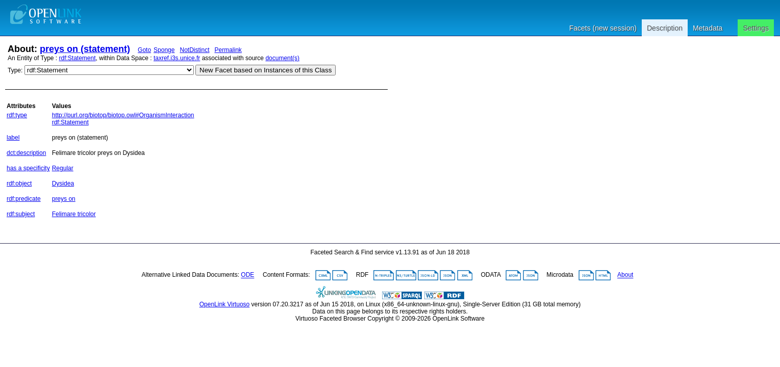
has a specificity (28, 168)
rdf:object (19, 183)
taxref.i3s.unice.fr (177, 58)
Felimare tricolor (74, 214)
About (625, 275)
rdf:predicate (24, 198)
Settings (756, 28)
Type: (15, 70)
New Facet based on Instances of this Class (265, 70)
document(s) (282, 58)
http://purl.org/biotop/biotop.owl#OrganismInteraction (123, 115)
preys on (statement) (85, 49)
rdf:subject (21, 214)
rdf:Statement (77, 58)
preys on (64, 198)
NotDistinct (194, 50)
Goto (144, 50)
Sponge (164, 50)
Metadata (707, 28)
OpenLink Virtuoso (224, 304)
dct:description (26, 152)
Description (665, 28)
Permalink (228, 50)
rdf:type (17, 115)
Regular (62, 168)
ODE (247, 275)
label (13, 137)
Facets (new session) (603, 28)
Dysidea (63, 183)
